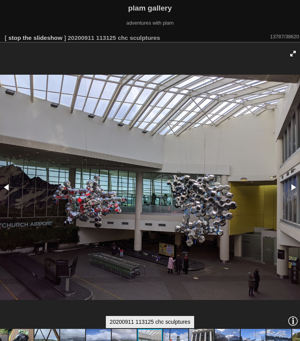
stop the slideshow (35, 37)
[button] (293, 53)
